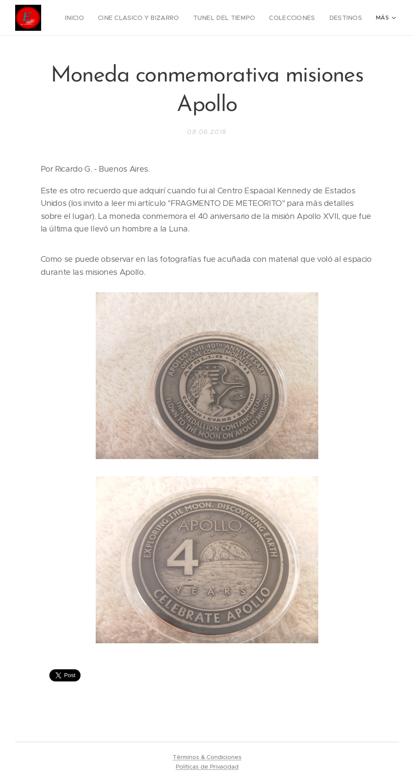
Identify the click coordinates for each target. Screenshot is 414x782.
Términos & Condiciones (207, 757)
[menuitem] (97, 18)
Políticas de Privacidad (207, 766)
